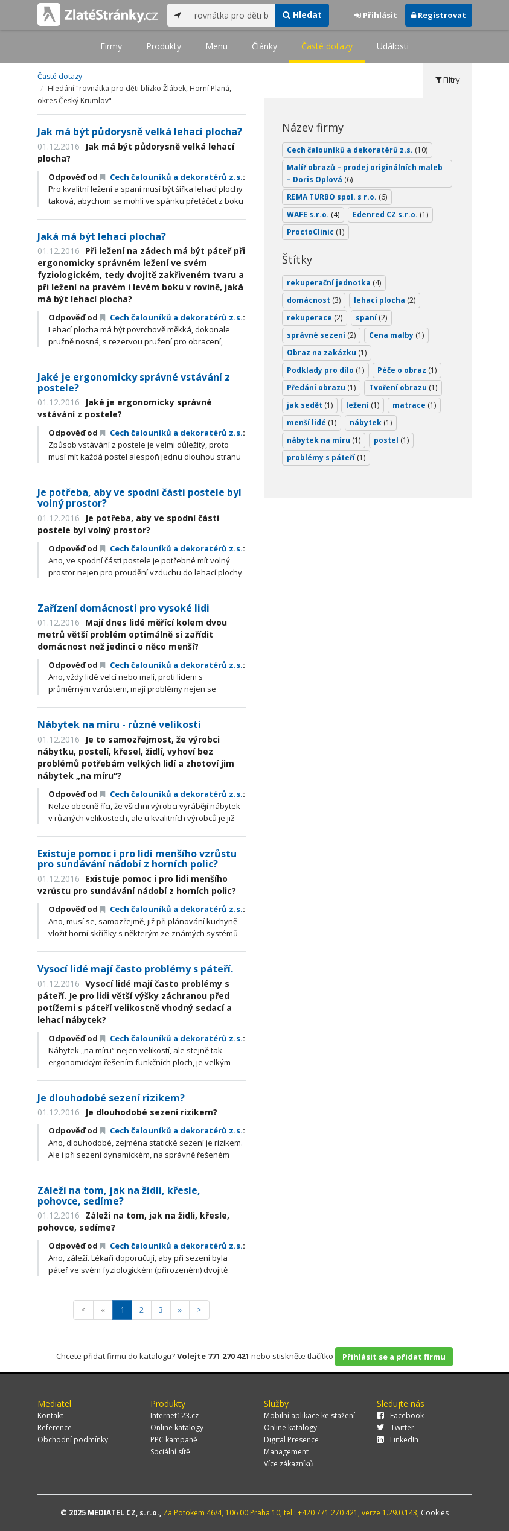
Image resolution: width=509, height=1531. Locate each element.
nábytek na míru (323, 440)
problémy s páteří (326, 457)
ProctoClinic (315, 232)
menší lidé (311, 422)
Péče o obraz (407, 370)
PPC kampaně (173, 1439)
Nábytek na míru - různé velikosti (119, 724)
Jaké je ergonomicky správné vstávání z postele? (133, 382)
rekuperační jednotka (334, 282)
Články (264, 46)
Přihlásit (375, 15)
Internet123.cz (174, 1415)
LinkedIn (397, 1439)
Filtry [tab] (447, 79)
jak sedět (310, 405)
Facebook (400, 1415)
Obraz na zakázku (327, 352)
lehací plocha (384, 300)
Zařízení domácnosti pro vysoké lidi (123, 608)
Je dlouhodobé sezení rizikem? (111, 1098)
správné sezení (321, 335)
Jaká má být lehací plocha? (101, 236)
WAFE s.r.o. (313, 214)
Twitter (395, 1427)
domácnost (314, 300)
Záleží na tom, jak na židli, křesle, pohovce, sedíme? (118, 1196)
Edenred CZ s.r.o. (390, 214)
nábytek (371, 422)
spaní (371, 317)
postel (391, 440)
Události (393, 46)
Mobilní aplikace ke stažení (309, 1415)
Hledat (302, 15)
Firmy (111, 46)
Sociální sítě (170, 1452)
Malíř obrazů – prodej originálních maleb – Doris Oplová (365, 173)
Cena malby (396, 335)
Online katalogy (176, 1427)
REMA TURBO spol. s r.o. (337, 197)
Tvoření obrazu (403, 387)
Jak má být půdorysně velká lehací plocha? (139, 131)
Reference (54, 1427)
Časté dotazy (327, 46)
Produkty (163, 46)
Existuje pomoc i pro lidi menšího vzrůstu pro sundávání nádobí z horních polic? (137, 859)
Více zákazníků (288, 1464)
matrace (414, 405)
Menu (216, 46)
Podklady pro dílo (325, 370)
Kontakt (50, 1415)
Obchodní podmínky (72, 1439)
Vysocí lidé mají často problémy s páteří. (135, 968)
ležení (362, 405)
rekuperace (314, 317)
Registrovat (438, 15)
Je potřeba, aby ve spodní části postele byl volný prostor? (139, 498)
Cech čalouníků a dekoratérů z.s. (171, 176)
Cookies (435, 1512)
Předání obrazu (321, 387)
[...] (232, 15)
